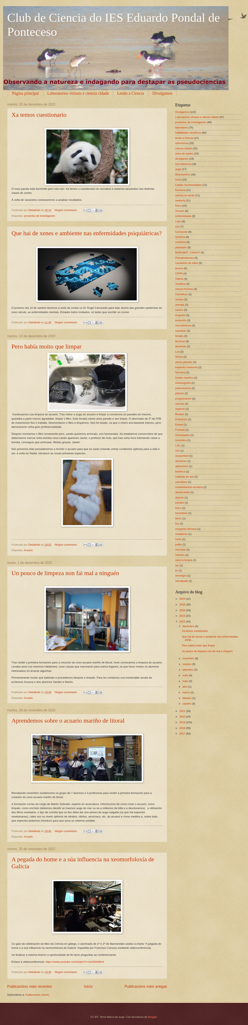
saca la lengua (183, 560)
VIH (177, 450)
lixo (177, 523)
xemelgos (181, 575)
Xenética (180, 283)
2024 (182, 610)
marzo (186, 692)
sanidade (180, 330)
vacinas (179, 403)
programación (183, 398)
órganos (180, 408)
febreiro (187, 698)
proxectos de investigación (39, 215)
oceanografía (183, 382)
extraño (179, 502)
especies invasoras (186, 367)
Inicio (88, 986)
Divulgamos (162, 93)
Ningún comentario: (66, 210)
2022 (182, 621)
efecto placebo (183, 362)
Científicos (181, 294)
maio (185, 681)
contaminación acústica (189, 487)
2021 (182, 711)
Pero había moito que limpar (46, 346)
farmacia (180, 372)
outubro (187, 664)
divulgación (181, 158)
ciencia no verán (185, 195)
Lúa (177, 351)
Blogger (152, 1016)
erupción (180, 315)
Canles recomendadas (188, 184)
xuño (185, 675)
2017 (182, 733)
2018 (182, 728)
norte (178, 539)
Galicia (179, 278)
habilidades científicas (188, 132)
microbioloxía (183, 164)
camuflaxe (181, 482)
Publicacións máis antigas (146, 986)
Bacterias (180, 346)
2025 (182, 604)
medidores (181, 534)
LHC (178, 445)
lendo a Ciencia (184, 138)
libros (178, 518)
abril (185, 686)
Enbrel (179, 424)
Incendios (181, 440)
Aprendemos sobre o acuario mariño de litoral (67, 720)
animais (179, 304)
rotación (180, 554)
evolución (180, 320)
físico (178, 508)
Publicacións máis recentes (29, 986)
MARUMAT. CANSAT (187, 252)
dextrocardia (182, 492)
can (177, 226)
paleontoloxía (183, 388)
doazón (179, 497)
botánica (180, 471)
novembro (188, 658)
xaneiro (187, 703)
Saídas (179, 299)
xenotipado (181, 580)
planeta (179, 393)
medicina (180, 242)
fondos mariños (184, 377)
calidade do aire (184, 476)
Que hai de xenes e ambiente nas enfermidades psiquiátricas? (86, 233)
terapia (179, 335)
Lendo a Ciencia (130, 93)
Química (180, 236)
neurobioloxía (183, 325)
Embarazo (181, 419)
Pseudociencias (184, 257)
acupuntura (181, 455)
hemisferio (181, 513)
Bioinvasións (182, 174)
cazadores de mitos (186, 262)
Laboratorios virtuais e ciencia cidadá (78, 93)
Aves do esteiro (184, 153)
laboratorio (181, 127)
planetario (181, 247)
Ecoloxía (180, 190)
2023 (182, 615)
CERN (179, 273)
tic (176, 570)
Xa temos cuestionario (38, 114)
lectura (179, 268)
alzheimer (181, 461)
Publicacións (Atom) (37, 994)
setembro (188, 669)
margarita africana (186, 528)
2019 (182, 722)
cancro (179, 309)
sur (177, 565)
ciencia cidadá (183, 148)
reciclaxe (180, 549)
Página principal (25, 93)
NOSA (179, 356)
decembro (188, 626)
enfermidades (183, 216)
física (178, 205)
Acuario (28, 550)
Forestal (180, 429)
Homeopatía (182, 435)
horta (178, 179)
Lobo (178, 221)
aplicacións (181, 466)
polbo (178, 544)
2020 (182, 716)
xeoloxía (180, 200)
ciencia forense (184, 289)
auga (178, 169)
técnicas (180, 341)
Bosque (179, 414)
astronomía (181, 143)
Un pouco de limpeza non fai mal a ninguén (65, 573)
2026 (182, 598)
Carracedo (181, 231)
